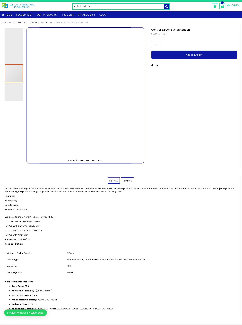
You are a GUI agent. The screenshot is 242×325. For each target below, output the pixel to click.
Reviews (127, 181)
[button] (33, 97)
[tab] (114, 182)
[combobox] (121, 6)
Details (114, 181)
